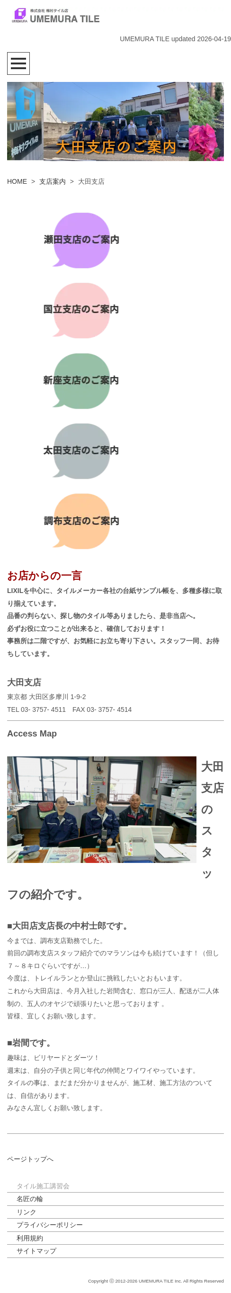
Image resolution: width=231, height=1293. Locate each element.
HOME (17, 181)
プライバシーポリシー (50, 1225)
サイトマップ (36, 1251)
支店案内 (52, 181)
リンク (26, 1212)
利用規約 (30, 1238)
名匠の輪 (30, 1199)
